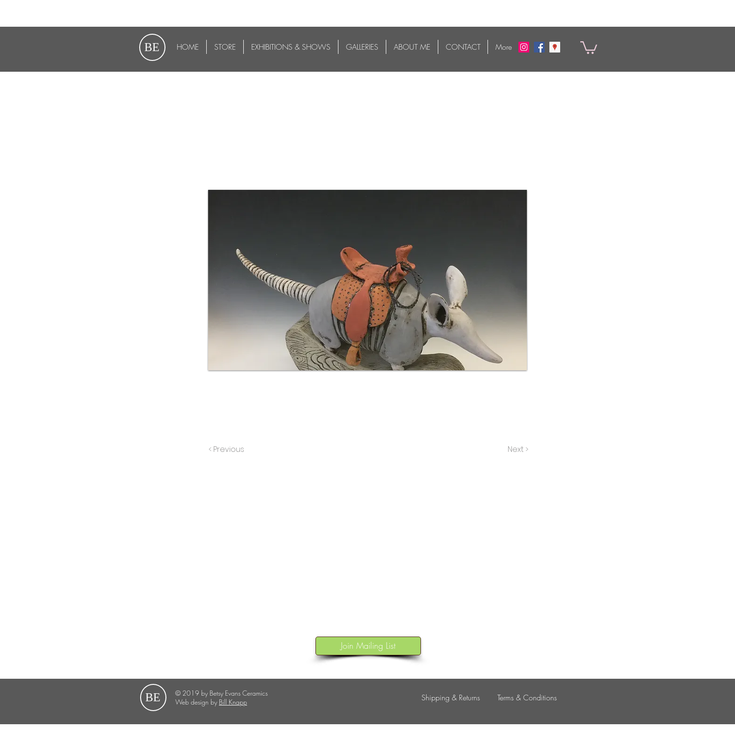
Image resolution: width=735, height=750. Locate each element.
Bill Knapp (233, 702)
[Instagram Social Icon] (523, 47)
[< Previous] (228, 449)
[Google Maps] (554, 47)
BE (151, 47)
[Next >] (517, 449)
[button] (588, 47)
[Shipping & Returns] (450, 697)
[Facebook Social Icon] (539, 47)
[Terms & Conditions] (527, 697)
